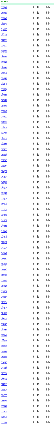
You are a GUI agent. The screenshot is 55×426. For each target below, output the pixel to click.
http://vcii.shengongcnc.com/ (4, 395)
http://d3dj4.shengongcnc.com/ (4, 393)
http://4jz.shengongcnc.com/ (4, 263)
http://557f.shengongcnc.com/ (4, 101)
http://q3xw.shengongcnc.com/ (4, 339)
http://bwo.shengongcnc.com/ (4, 67)
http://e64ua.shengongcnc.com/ (4, 22)
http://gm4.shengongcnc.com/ (4, 171)
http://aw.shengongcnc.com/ (4, 242)
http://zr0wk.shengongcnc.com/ (4, 390)
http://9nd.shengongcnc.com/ (4, 400)
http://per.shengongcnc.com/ (4, 122)
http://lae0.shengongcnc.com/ (4, 374)
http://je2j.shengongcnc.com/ (4, 352)
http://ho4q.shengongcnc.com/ (4, 404)
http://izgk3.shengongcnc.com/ (4, 45)
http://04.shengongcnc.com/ (4, 172)
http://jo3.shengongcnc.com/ (4, 198)
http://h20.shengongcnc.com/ (4, 382)
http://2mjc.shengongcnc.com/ (4, 284)
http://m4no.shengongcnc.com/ (4, 345)
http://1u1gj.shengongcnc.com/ (4, 120)
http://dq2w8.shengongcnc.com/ (4, 77)
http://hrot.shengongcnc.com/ (4, 40)
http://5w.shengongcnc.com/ (4, 131)
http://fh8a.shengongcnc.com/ (4, 169)
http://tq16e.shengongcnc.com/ (4, 88)
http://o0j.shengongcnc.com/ (4, 224)
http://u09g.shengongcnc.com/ (4, 33)
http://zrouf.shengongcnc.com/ (4, 264)
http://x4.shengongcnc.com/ (4, 230)
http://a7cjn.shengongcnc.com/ (4, 411)
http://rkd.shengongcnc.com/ (4, 51)
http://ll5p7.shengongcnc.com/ (4, 50)
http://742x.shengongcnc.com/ (4, 329)
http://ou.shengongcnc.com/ (4, 268)
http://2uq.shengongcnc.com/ (4, 17)
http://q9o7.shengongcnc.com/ (4, 274)
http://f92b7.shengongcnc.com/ (4, 93)
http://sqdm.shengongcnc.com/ (4, 290)
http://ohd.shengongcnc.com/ (4, 19)
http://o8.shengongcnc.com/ (4, 334)
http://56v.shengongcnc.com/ (4, 275)
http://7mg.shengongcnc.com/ (4, 405)
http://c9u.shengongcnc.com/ (4, 94)
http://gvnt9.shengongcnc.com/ (4, 291)
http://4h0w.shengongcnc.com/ (4, 417)
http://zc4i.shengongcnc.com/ (4, 158)
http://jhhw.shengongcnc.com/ (4, 372)
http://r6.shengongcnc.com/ (4, 160)
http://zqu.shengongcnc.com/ (4, 371)
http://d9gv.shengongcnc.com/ (4, 360)
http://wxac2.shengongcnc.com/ (4, 379)
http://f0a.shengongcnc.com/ (4, 318)
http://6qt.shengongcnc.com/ (4, 378)
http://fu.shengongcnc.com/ (3, 27)
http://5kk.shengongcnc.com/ (4, 281)
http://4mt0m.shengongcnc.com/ (4, 302)
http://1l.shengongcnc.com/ (3, 199)
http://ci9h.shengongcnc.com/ (4, 18)
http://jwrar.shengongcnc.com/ (4, 421)
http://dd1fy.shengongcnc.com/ (4, 313)
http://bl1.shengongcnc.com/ (4, 139)
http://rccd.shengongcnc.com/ (4, 192)
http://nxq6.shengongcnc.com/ (4, 99)
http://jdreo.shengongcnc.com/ (4, 280)
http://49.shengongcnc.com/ (4, 82)
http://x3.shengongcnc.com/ (4, 307)
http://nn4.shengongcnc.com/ (4, 180)
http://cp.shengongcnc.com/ (4, 368)
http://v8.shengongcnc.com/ (4, 202)
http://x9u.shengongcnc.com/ (4, 57)
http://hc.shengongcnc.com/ (4, 366)
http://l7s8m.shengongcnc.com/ (4, 165)
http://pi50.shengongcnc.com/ (4, 219)
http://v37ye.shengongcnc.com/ (4, 193)
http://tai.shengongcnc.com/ (4, 235)
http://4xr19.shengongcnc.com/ (4, 208)
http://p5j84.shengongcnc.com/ (4, 328)
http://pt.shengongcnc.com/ (3, 166)
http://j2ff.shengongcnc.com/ (4, 312)
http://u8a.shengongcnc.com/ (4, 296)
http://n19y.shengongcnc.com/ (4, 204)
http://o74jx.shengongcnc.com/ (4, 183)
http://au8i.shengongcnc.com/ (4, 285)
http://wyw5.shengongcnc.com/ (4, 292)
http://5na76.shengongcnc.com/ (4, 399)
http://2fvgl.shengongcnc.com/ (4, 367)
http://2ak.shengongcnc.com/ (4, 100)
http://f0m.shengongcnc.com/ (4, 71)
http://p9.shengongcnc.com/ (4, 203)
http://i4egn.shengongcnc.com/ (4, 213)
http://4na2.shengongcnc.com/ (4, 126)
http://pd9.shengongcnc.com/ (4, 142)
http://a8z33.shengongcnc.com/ (4, 214)
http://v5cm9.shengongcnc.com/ (4, 232)
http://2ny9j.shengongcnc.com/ (4, 394)
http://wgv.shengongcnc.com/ (4, 415)
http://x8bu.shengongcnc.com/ (4, 62)
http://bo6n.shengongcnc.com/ (4, 396)
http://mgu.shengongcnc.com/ (4, 98)
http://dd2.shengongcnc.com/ (4, 182)
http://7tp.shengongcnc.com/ (4, 311)
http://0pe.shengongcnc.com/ (4, 87)
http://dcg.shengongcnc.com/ (4, 225)
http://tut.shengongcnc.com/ (4, 389)
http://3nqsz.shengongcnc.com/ (4, 144)
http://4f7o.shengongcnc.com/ (4, 38)
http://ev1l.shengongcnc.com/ (4, 231)
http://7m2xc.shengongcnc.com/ (4, 210)
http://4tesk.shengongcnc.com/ (4, 257)
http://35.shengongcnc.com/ (4, 416)
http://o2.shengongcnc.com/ (4, 127)
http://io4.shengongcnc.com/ (4, 66)
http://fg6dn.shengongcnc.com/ (4, 155)
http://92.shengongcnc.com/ (4, 289)
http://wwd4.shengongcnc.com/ (4, 346)
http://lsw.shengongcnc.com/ (4, 76)
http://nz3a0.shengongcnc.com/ (4, 6)
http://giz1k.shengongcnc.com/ (4, 229)
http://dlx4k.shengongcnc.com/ (4, 341)
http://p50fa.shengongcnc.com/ (4, 187)
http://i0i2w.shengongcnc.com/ (4, 35)
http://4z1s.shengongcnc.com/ (4, 355)
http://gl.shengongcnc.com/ (3, 297)
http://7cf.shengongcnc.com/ (4, 350)
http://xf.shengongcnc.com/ (3, 104)
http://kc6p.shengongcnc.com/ (4, 128)
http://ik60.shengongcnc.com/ (4, 28)
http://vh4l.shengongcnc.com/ (4, 330)
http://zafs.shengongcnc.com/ (4, 78)
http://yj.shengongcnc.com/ (3, 116)
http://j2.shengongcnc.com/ (3, 248)
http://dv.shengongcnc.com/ (4, 308)
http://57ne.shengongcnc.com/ (4, 111)
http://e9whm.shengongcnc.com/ (4, 317)
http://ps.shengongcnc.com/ (4, 83)
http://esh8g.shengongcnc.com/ (4, 79)
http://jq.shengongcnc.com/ (3, 188)
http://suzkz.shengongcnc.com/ (4, 270)
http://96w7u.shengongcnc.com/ (4, 55)
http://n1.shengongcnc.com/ (4, 344)
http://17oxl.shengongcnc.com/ (4, 132)
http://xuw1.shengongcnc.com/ (4, 73)
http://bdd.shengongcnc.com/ (4, 56)
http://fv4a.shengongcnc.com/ (4, 170)
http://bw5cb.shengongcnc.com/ (4, 246)
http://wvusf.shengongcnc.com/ (4, 243)
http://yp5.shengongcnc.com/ (4, 351)
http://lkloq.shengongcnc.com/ (4, 373)
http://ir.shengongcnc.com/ (3, 149)
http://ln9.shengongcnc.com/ (4, 41)
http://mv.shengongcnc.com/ (4, 412)
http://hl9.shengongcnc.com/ (4, 68)
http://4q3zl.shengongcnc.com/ (4, 176)
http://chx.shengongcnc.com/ (4, 295)
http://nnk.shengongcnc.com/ (4, 147)
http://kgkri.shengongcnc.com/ (4, 30)
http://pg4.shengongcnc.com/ (4, 356)
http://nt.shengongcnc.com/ (3, 362)
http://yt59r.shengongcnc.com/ (4, 112)
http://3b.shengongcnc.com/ (4, 13)
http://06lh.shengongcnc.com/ (4, 137)
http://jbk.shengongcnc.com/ (4, 175)
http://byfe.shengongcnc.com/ (4, 89)
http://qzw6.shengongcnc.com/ (4, 29)
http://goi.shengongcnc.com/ (4, 95)
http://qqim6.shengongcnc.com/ (4, 12)
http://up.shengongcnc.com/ (4, 319)
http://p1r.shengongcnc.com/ (4, 251)
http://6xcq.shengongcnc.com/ (4, 325)
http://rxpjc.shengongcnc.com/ (4, 39)
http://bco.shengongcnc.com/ (4, 253)
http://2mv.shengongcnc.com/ (4, 105)
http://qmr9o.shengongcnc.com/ (4, 410)
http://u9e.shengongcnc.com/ (4, 110)
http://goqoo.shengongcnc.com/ (4, 197)
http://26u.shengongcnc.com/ (4, 221)
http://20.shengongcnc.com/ (4, 72)
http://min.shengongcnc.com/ (4, 357)
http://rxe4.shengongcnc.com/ (4, 273)
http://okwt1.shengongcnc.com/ (4, 109)
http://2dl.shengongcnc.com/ (4, 154)
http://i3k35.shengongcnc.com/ (4, 8)
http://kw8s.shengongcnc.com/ (4, 384)
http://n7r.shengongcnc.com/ (4, 303)
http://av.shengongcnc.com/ (4, 247)
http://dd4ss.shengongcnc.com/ (4, 383)
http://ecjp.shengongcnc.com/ (4, 361)
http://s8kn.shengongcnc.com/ (4, 60)
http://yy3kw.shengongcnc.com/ (4, 377)
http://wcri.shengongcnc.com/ (4, 279)
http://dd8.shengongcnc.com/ (4, 401)
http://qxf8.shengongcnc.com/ (4, 423)
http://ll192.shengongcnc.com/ (4, 333)
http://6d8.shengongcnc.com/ (4, 262)
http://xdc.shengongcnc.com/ (4, 186)
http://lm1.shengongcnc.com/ (4, 335)
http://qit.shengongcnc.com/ (4, 153)
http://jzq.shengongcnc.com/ (4, 237)
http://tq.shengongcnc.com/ (3, 90)
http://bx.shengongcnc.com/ (4, 236)
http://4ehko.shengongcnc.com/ (4, 258)
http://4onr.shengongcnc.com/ (4, 16)
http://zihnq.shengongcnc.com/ (4, 226)
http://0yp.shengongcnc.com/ (4, 7)
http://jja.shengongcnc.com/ (4, 209)
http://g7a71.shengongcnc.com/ (4, 300)
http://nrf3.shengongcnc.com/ (4, 161)
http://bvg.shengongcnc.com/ (4, 240)
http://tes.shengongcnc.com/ (4, 220)
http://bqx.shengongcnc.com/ (4, 159)
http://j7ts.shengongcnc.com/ (4, 388)
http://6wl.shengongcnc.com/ (4, 133)
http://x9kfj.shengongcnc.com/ (4, 34)
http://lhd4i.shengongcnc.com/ (4, 46)
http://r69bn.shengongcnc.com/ (4, 301)
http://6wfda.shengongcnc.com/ (4, 115)
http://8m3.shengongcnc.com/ (4, 24)
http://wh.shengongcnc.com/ (4, 150)
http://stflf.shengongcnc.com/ (4, 148)
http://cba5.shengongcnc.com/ (4, 117)
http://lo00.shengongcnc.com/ (4, 106)
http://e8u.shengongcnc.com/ (4, 306)
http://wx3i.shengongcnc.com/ (4, 121)
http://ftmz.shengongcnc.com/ (4, 314)
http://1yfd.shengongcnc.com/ (4, 340)
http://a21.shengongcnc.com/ (4, 254)
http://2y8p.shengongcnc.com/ (4, 406)
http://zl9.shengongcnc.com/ (4, 215)
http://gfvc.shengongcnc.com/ (4, 286)
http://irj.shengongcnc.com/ (3, 177)
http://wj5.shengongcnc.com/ (4, 49)
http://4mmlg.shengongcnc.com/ (4, 11)
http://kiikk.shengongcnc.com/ (4, 84)
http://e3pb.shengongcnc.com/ (4, 241)
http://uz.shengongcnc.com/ (4, 363)
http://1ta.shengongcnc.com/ (4, 138)
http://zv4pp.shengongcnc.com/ (4, 44)
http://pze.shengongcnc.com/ (4, 143)
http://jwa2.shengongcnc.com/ (4, 385)
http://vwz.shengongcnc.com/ (4, 252)
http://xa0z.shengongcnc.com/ (4, 164)
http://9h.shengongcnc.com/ (4, 191)
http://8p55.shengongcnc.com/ (4, 323)
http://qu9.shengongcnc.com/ (4, 61)
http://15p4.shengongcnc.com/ (4, 23)
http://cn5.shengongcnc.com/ (4, 218)
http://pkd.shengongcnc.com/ (4, 322)
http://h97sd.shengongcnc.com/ (4, 269)
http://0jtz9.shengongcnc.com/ (4, 422)
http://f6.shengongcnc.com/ (3, 324)
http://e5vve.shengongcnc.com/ (4, 181)
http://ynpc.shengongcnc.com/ (4, 259)
